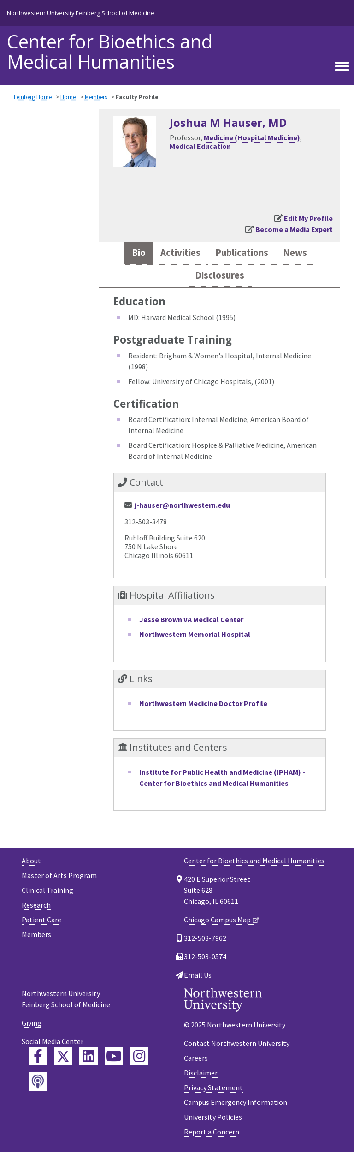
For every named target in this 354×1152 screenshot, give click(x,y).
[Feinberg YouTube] (114, 1056)
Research (36, 904)
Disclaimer (201, 1072)
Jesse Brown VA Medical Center (191, 619)
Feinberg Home (33, 97)
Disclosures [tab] (219, 275)
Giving (31, 1022)
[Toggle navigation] (342, 66)
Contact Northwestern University (236, 1043)
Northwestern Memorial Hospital (194, 634)
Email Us (198, 975)
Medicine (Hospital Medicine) (252, 137)
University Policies (213, 1117)
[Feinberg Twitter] (63, 1056)
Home (68, 97)
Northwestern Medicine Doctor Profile (203, 703)
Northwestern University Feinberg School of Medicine (80, 13)
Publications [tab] (241, 253)
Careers (196, 1058)
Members (96, 97)
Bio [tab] (139, 253)
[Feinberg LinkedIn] (88, 1056)
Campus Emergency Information (235, 1102)
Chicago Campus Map (217, 919)
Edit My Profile (308, 218)
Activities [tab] (180, 253)
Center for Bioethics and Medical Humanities (109, 51)
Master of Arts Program (59, 875)
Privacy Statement (213, 1087)
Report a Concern (211, 1131)
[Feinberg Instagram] (139, 1056)
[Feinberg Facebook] (38, 1056)
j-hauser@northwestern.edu (182, 505)
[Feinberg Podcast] (38, 1081)
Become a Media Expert (294, 229)
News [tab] (295, 253)
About (31, 860)
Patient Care (41, 919)
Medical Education (200, 146)
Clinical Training (47, 890)
